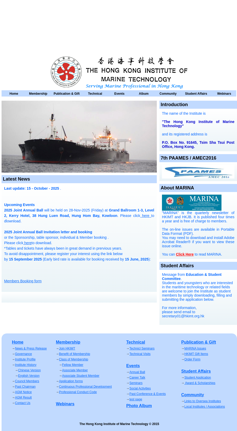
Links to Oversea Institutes (202, 401)
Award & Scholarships (200, 383)
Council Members (27, 381)
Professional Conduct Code (78, 392)
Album (144, 93)
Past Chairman (25, 386)
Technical (95, 93)
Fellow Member (72, 365)
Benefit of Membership (74, 354)
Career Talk (137, 377)
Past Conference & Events (147, 394)
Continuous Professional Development (85, 386)
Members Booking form (23, 281)
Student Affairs (196, 93)
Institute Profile (25, 359)
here (27, 243)
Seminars (136, 383)
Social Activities (140, 388)
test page (135, 399)
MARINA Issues (195, 348)
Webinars (224, 93)
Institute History (25, 365)
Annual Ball (137, 372)
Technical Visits (140, 354)
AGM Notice (23, 392)
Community (168, 93)
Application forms (71, 381)
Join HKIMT (67, 348)
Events (119, 93)
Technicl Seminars (141, 348)
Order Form (192, 359)
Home (14, 93)
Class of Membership (73, 359)
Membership (38, 93)
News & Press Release (31, 348)
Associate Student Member (80, 376)
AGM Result (23, 397)
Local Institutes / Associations (204, 406)
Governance (23, 354)
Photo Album (139, 405)
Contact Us (22, 403)
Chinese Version (29, 370)
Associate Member (75, 370)
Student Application (197, 377)
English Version (29, 376)
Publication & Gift (67, 93)
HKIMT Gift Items (196, 354)
